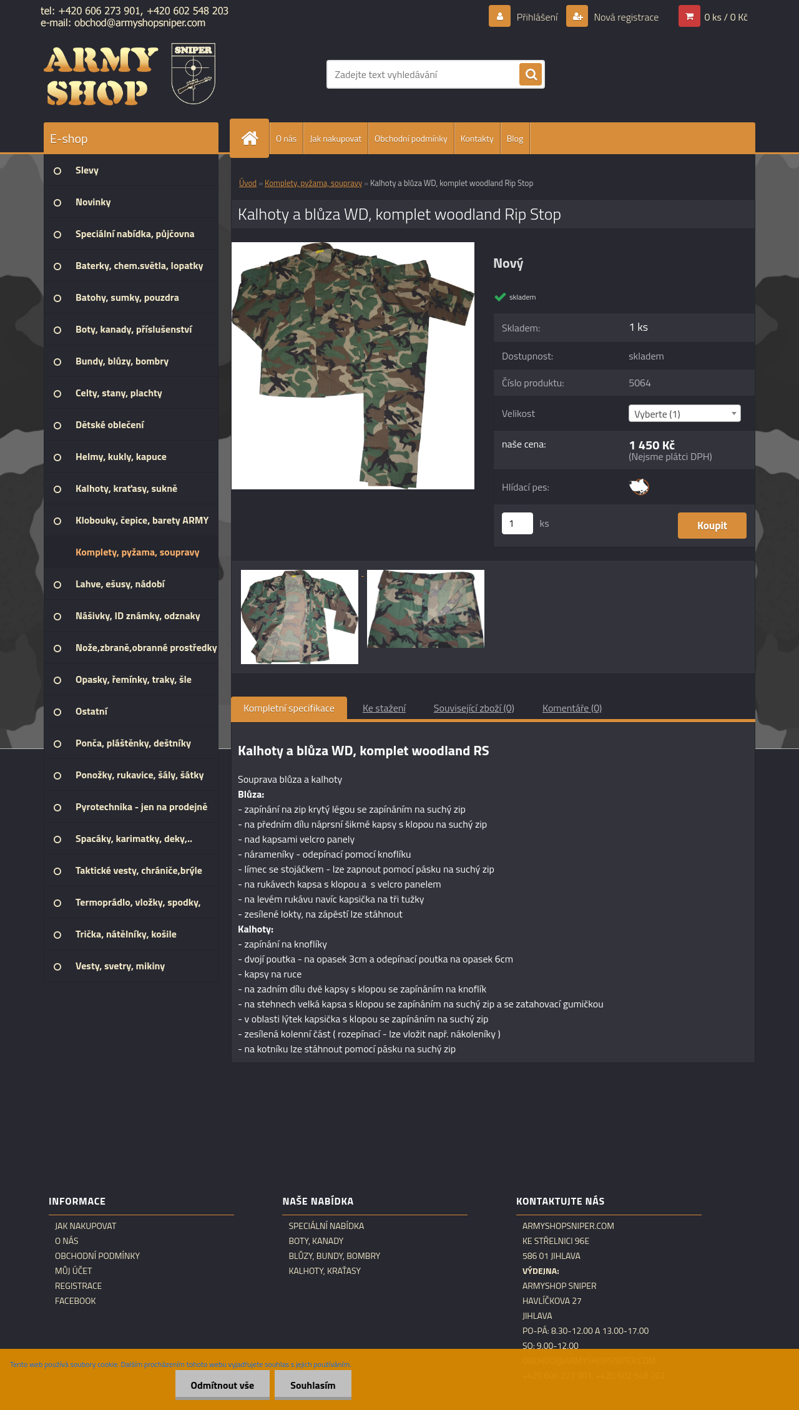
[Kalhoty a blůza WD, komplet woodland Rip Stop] (353, 247)
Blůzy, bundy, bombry (334, 1255)
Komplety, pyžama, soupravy (313, 183)
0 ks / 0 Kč (726, 16)
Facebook (75, 1300)
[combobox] (684, 413)
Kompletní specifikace (289, 707)
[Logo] (129, 74)
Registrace (78, 1285)
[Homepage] (254, 138)
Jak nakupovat (335, 138)
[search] (530, 75)
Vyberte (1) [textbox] (657, 413)
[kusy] (517, 523)
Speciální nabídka (326, 1226)
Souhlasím (313, 1385)
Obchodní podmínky (411, 138)
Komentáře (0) (572, 707)
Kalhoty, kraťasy (324, 1270)
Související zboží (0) (474, 707)
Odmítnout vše (223, 1385)
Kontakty (477, 138)
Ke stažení (384, 707)
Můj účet (73, 1270)
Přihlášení (537, 16)
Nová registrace (625, 16)
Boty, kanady (315, 1240)
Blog (515, 138)
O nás (286, 138)
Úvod (248, 183)
